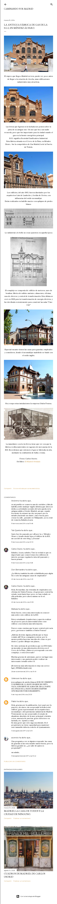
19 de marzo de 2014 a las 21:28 (22, 563)
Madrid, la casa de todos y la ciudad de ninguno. (24, 812)
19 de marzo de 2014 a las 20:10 (22, 542)
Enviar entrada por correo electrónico (26, 488)
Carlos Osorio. (17, 549)
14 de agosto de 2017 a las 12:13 (22, 731)
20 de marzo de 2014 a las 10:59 (22, 602)
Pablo (13, 701)
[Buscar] (51, 3)
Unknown (15, 678)
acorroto (15, 738)
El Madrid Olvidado (32, 461)
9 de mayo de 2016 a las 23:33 (21, 694)
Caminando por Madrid (18, 8)
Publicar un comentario (14, 761)
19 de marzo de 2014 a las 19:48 (22, 523)
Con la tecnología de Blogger (28, 896)
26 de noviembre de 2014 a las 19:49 (23, 671)
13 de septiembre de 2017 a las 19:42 (23, 756)
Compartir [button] (8, 488)
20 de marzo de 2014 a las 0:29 (22, 579)
